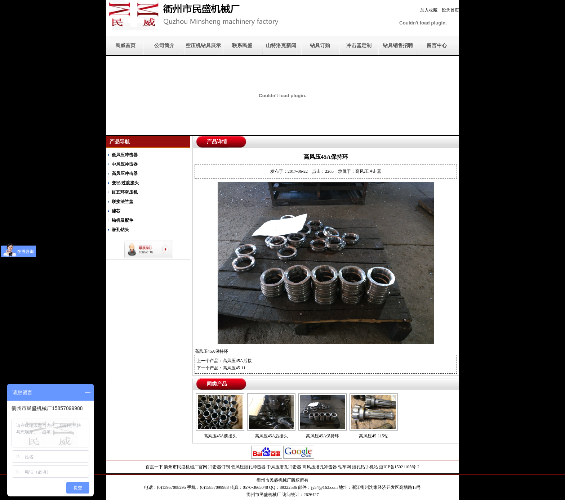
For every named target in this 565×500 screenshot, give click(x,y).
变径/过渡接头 (125, 182)
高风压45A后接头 (271, 435)
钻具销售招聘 (398, 45)
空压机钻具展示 (203, 45)
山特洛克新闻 (281, 45)
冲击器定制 (359, 45)
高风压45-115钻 (373, 435)
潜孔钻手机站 (365, 466)
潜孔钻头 (120, 229)
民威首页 (125, 45)
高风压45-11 (234, 367)
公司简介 (164, 45)
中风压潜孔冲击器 (284, 466)
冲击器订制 (219, 466)
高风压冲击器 (125, 173)
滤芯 (116, 210)
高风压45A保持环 (322, 435)
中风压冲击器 (125, 164)
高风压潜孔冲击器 (319, 466)
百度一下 (154, 466)
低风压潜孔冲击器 (248, 466)
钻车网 (344, 466)
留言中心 (437, 45)
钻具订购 (320, 45)
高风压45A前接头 (220, 435)
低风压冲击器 (125, 154)
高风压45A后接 (237, 360)
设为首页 (450, 10)
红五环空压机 (125, 192)
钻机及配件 (122, 220)
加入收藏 (428, 10)
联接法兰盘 (122, 201)
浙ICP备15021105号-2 (399, 466)
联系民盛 (242, 45)
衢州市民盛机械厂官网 (185, 466)
